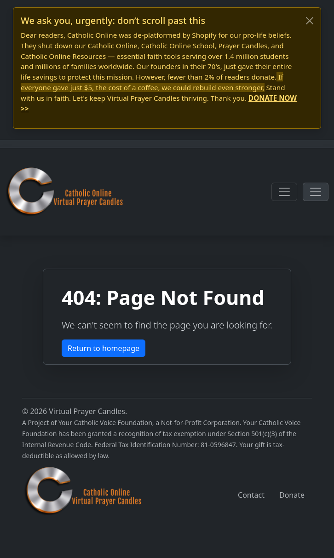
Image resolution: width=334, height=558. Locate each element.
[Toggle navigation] (284, 192)
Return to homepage (103, 348)
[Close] (310, 21)
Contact (251, 495)
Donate (292, 495)
